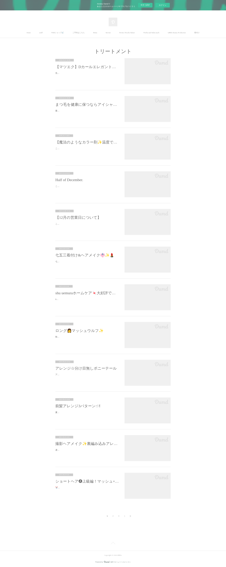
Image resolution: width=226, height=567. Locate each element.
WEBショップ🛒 (57, 33)
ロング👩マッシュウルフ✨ (79, 331)
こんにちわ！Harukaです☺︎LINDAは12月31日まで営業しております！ (87, 224)
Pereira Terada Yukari (127, 33)
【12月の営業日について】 (78, 217)
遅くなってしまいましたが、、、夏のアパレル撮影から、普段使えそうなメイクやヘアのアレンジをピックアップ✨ (86, 452)
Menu (95, 33)
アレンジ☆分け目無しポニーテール (86, 368)
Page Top (113, 543)
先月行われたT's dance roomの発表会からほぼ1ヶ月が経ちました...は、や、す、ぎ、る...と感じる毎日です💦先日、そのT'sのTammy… (86, 75)
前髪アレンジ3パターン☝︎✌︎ (78, 406)
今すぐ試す (145, 5)
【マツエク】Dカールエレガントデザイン (87, 67)
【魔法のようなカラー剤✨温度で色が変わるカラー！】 (87, 142)
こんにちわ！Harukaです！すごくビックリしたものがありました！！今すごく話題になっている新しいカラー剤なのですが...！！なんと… (86, 150)
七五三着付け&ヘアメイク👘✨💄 (84, 255)
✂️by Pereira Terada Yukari (67, 487)
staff (41, 33)
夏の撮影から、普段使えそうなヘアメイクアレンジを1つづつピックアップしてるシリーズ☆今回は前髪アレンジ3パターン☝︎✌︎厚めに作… (86, 414)
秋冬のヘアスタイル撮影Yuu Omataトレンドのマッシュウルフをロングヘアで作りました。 (86, 339)
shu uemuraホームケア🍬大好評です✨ (87, 293)
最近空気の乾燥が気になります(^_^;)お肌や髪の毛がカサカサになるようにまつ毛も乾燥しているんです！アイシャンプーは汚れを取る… (86, 112)
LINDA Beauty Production (177, 33)
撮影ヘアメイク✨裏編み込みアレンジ (87, 444)
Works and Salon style (151, 33)
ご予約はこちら (78, 33)
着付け (196, 33)
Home (29, 33)
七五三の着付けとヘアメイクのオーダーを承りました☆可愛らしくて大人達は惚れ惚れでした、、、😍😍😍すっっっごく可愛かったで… (86, 263)
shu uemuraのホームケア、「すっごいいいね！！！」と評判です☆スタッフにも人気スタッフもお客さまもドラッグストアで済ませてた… (86, 301)
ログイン (162, 5)
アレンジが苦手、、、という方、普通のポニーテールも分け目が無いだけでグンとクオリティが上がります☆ (86, 376)
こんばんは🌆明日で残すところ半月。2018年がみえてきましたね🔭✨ (86, 188)
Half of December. (69, 180)
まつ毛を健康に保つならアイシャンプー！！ (87, 104)
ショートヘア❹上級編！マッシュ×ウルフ (87, 481)
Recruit (108, 33)
